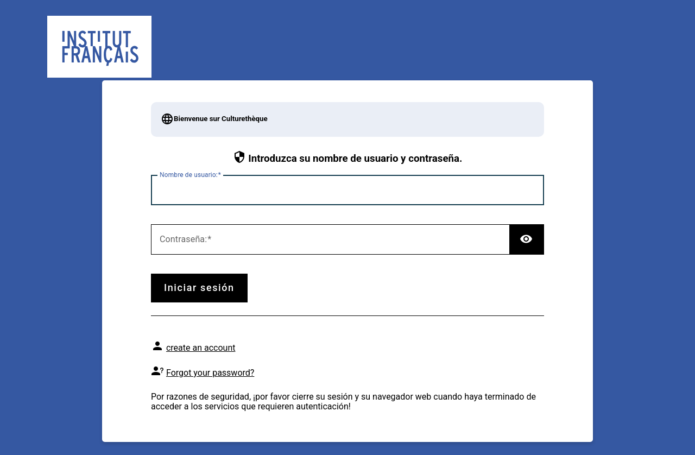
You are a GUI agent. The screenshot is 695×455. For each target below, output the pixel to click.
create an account (201, 348)
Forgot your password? (210, 373)
